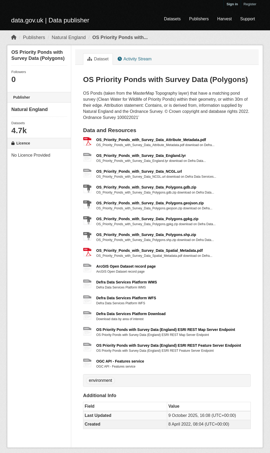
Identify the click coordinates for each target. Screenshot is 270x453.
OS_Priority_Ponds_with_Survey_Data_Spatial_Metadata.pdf (149, 250)
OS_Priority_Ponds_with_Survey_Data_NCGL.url (139, 171)
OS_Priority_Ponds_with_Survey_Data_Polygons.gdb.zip (146, 187)
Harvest (224, 19)
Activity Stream (135, 59)
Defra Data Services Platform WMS (126, 282)
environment (100, 380)
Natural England (69, 37)
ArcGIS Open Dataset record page (126, 266)
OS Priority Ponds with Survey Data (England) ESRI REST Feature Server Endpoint (168, 345)
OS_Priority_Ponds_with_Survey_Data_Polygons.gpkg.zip (147, 219)
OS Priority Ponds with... (120, 37)
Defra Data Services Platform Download (131, 314)
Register (250, 4)
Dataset (98, 59)
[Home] (13, 37)
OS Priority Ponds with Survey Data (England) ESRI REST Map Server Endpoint (165, 329)
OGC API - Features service (120, 361)
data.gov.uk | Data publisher (50, 20)
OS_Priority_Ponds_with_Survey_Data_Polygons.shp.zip (146, 235)
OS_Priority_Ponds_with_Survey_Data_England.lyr (141, 155)
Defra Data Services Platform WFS (126, 298)
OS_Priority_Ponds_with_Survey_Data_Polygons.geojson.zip (150, 203)
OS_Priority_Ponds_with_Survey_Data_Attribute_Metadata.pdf (151, 140)
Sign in (232, 4)
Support (247, 19)
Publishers (199, 19)
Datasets (172, 19)
